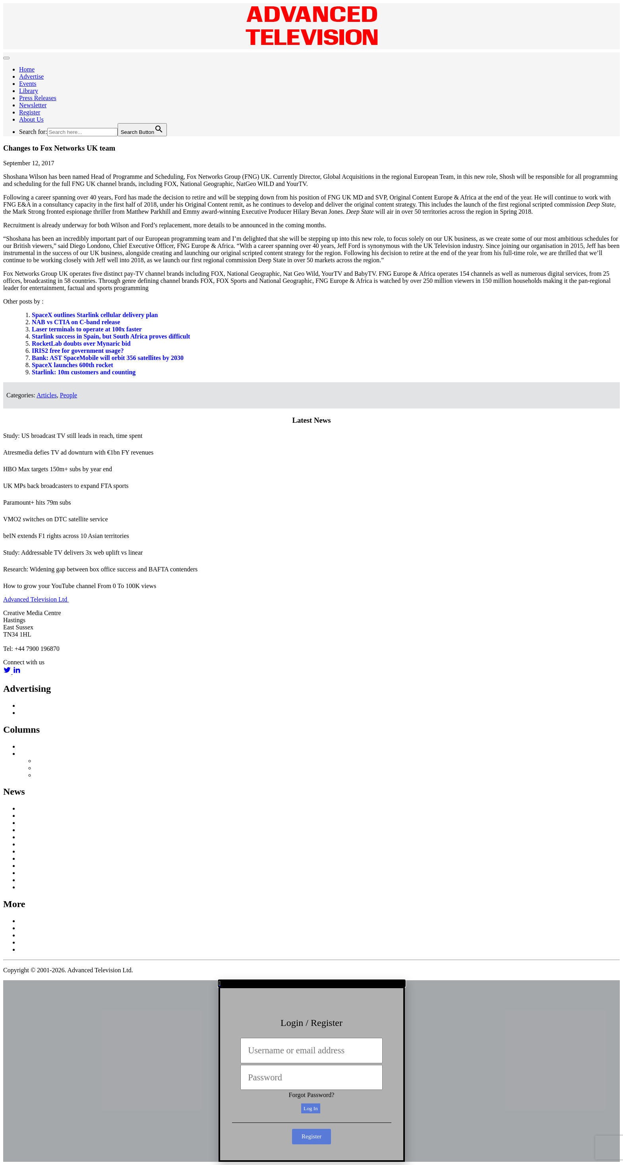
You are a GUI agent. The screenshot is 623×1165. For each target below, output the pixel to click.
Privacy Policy (37, 942)
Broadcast (31, 822)
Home (27, 69)
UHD (26, 880)
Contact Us (33, 928)
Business (30, 829)
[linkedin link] (17, 671)
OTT (25, 858)
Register (29, 112)
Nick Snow (49, 760)
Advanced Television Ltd (36, 599)
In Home (30, 844)
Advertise (31, 76)
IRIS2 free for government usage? (78, 350)
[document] (311, 1071)
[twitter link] (8, 671)
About (27, 920)
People (68, 395)
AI (22, 808)
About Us (31, 119)
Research (31, 865)
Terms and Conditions (47, 949)
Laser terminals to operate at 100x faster (87, 329)
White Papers (36, 887)
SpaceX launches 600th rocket (72, 365)
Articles (47, 395)
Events (28, 83)
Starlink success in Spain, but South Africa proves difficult (111, 336)
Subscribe (31, 935)
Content (29, 837)
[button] (312, 983)
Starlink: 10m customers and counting (83, 372)
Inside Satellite (38, 746)
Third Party (49, 775)
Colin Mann (50, 767)
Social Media (36, 872)
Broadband (33, 815)
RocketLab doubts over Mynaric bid (81, 343)
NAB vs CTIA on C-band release (76, 322)
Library (28, 90)
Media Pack (34, 712)
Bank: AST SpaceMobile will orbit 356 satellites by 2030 (108, 357)
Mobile (28, 851)
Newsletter (32, 105)
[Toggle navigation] (6, 58)
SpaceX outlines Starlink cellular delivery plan (95, 315)
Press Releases (37, 98)
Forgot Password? (312, 1094)
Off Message (35, 753)
